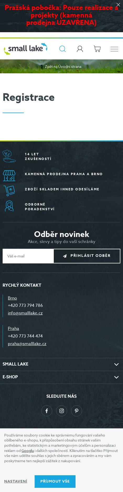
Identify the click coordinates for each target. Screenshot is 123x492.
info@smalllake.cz (25, 313)
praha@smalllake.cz (27, 344)
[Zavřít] (118, 5)
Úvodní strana (69, 66)
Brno (12, 298)
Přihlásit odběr (91, 255)
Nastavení (15, 481)
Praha (13, 328)
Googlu (28, 450)
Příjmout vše (55, 481)
